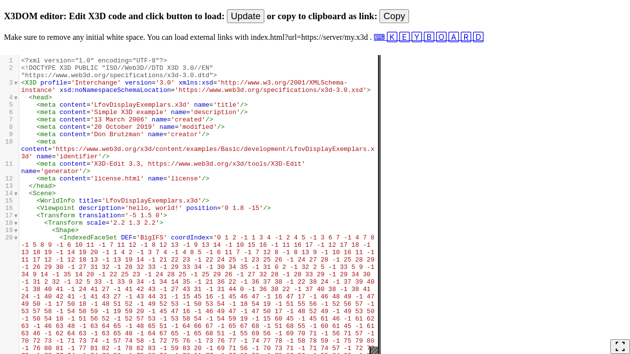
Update (245, 16)
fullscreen (620, 347)
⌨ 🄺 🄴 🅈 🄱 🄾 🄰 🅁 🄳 (428, 37)
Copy (394, 16)
